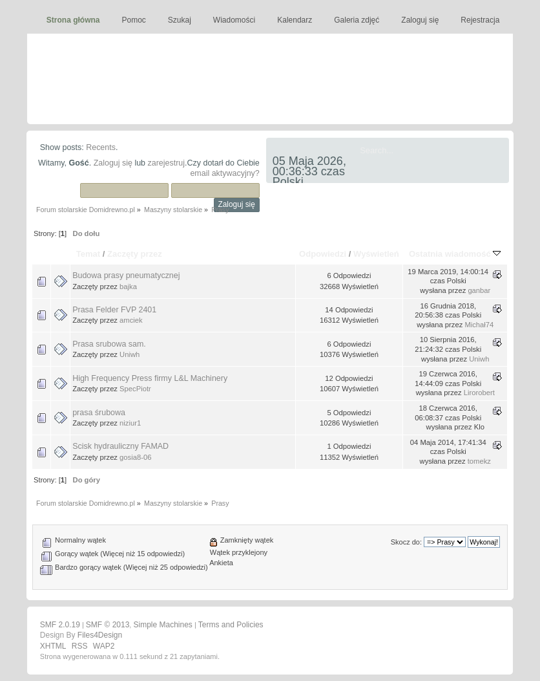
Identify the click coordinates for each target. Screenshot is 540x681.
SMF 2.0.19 (60, 624)
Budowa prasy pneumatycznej (126, 275)
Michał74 (478, 325)
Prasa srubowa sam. (109, 344)
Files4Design (100, 635)
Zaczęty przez (134, 254)
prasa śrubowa (98, 412)
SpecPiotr (135, 389)
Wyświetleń (376, 254)
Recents (101, 147)
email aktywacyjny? (224, 173)
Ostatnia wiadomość (455, 254)
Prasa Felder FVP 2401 (114, 309)
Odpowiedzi (322, 254)
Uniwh (129, 354)
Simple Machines (162, 624)
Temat (88, 254)
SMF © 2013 (108, 624)
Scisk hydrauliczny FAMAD (120, 446)
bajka (128, 286)
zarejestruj (166, 163)
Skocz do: (406, 542)
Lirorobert (479, 392)
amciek (131, 320)
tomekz (479, 461)
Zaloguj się (113, 163)
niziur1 (130, 423)
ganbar (479, 290)
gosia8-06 (135, 457)
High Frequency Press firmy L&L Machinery (149, 378)
